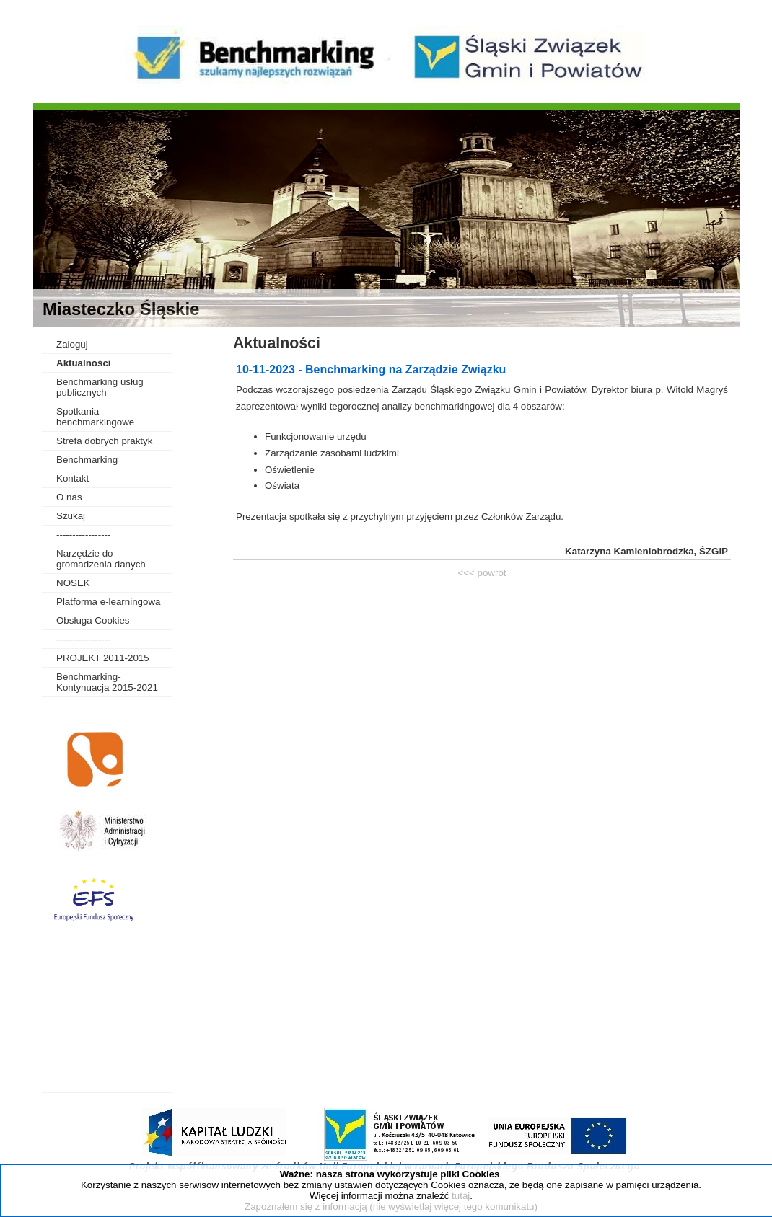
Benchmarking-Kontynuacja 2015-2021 (107, 682)
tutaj (461, 1195)
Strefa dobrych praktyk (104, 440)
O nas (69, 497)
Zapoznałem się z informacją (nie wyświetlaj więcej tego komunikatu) (391, 1206)
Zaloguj (72, 344)
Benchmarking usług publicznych (100, 387)
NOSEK (73, 582)
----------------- (83, 534)
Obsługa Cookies (93, 620)
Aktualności (83, 363)
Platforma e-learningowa (108, 601)
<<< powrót (481, 572)
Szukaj (70, 515)
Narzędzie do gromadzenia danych (101, 559)
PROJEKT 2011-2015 (102, 657)
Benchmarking (87, 459)
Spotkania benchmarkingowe (95, 417)
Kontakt (72, 478)
